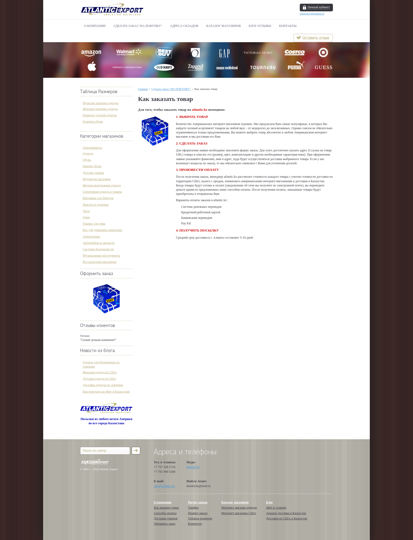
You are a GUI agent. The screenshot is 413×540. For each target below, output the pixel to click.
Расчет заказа (197, 502)
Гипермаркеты (92, 148)
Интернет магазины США (238, 513)
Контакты (288, 26)
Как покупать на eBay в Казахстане (106, 391)
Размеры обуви (93, 121)
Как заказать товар (166, 507)
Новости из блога (97, 350)
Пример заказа (197, 513)
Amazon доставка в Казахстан (286, 513)
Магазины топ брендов (98, 198)
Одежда (88, 153)
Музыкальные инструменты (101, 255)
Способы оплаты (165, 513)
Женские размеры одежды (100, 109)
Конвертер (195, 523)
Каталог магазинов (223, 26)
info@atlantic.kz (164, 486)
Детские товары (93, 173)
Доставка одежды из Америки (103, 385)
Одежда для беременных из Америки (101, 364)
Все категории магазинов (99, 262)
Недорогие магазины (97, 179)
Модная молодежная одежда (102, 185)
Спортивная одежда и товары (102, 192)
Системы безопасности (98, 249)
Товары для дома (94, 223)
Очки (86, 217)
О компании (95, 26)
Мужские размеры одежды (101, 103)
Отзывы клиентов (97, 325)
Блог (269, 502)
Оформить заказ (96, 273)
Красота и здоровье (96, 204)
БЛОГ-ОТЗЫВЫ (260, 26)
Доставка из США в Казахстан (286, 518)
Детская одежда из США (99, 378)
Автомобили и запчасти (99, 243)
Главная (143, 88)
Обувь (87, 160)
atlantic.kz (193, 467)
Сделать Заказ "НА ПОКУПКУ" (138, 26)
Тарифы (193, 507)
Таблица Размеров (98, 91)
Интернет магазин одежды (239, 507)
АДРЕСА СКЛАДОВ (184, 26)
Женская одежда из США (100, 372)
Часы (86, 211)
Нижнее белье (92, 166)
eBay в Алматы (276, 507)
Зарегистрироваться (312, 13)
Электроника (91, 236)
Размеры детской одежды (100, 115)
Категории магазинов (101, 136)
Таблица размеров (200, 518)
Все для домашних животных (102, 230)
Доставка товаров (166, 518)
